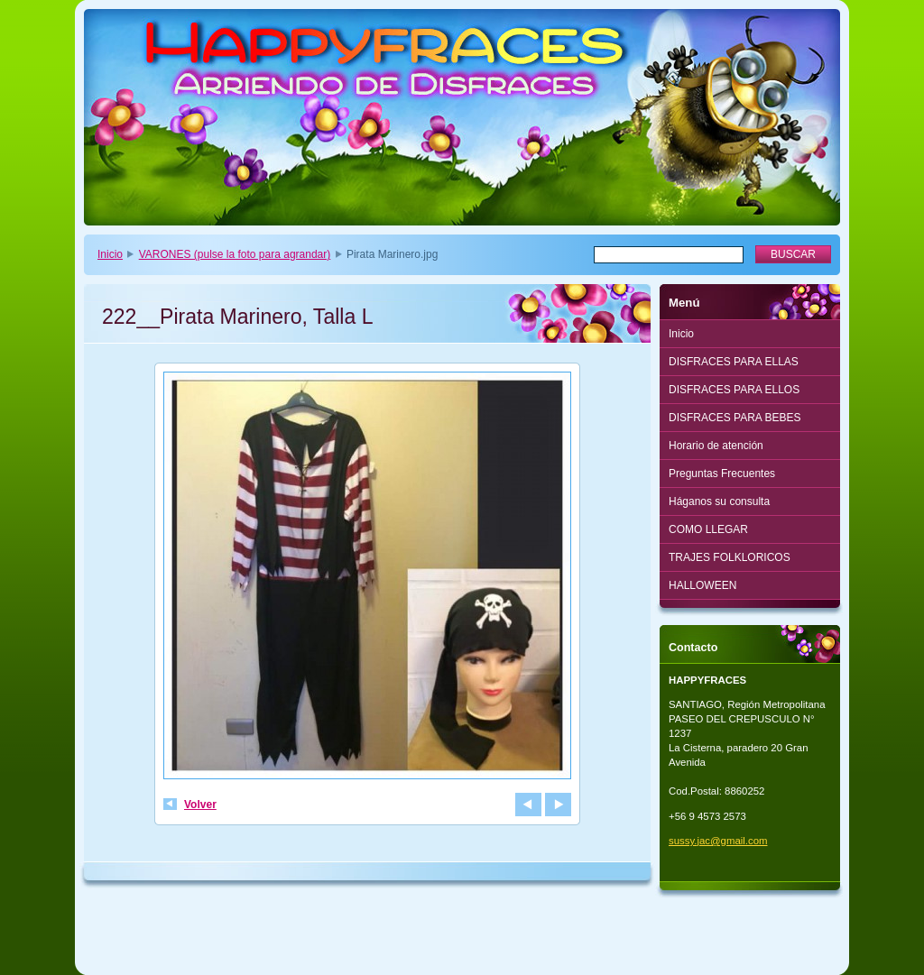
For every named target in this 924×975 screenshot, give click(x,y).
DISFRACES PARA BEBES (735, 417)
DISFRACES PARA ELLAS (734, 361)
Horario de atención (716, 445)
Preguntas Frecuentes (722, 473)
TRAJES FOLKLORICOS (729, 557)
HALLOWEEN (702, 585)
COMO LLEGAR (708, 529)
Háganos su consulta (719, 501)
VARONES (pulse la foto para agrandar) (235, 254)
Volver (200, 804)
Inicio (110, 254)
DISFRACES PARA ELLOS (734, 389)
